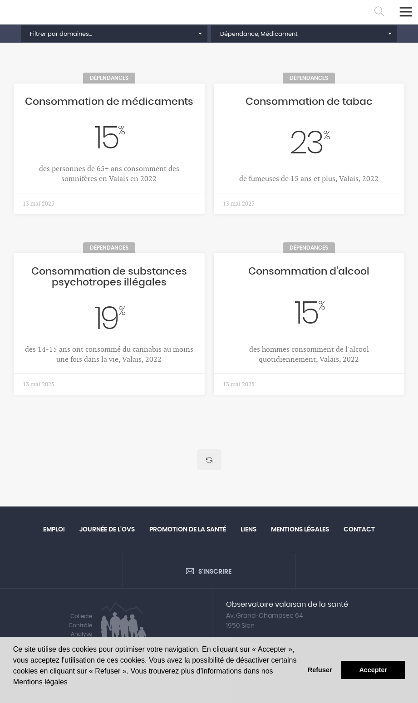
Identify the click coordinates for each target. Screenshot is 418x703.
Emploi (54, 529)
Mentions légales (40, 682)
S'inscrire (214, 572)
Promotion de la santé (187, 529)
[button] (114, 34)
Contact (359, 529)
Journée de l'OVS (107, 529)
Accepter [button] (373, 670)
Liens (248, 529)
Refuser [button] (320, 670)
